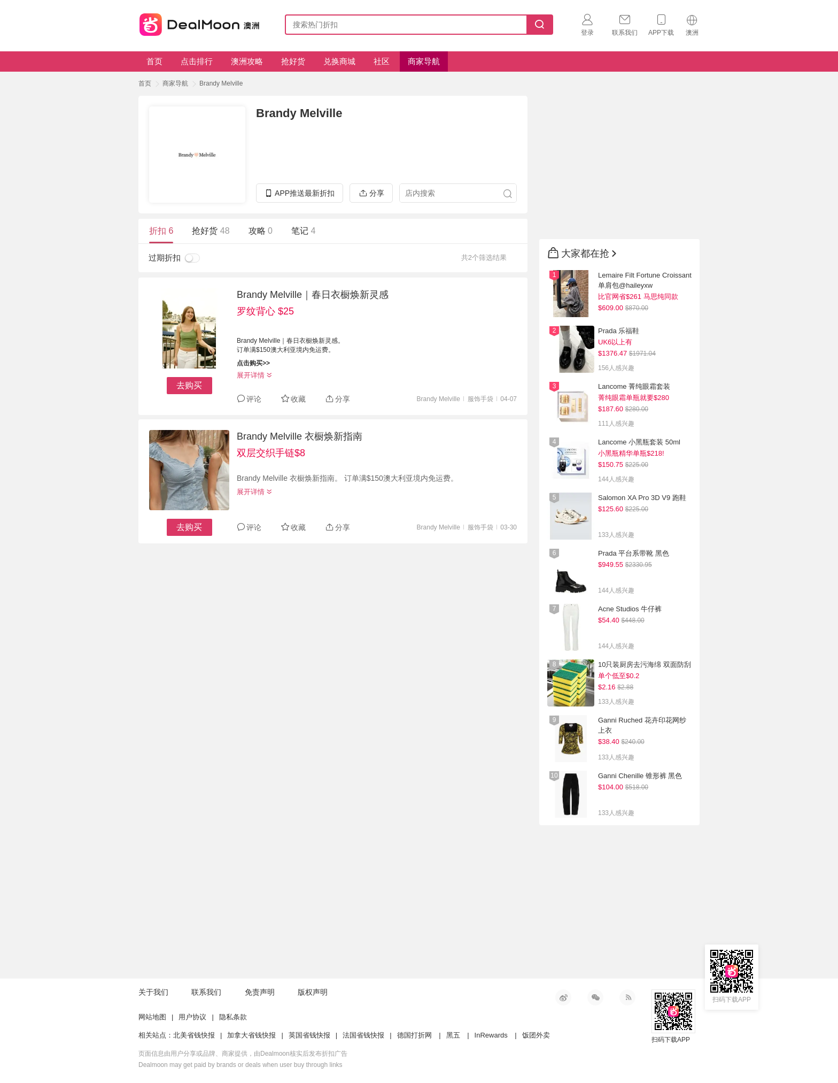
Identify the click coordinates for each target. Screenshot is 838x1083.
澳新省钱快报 (200, 23)
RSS (627, 997)
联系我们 (206, 992)
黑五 (453, 1035)
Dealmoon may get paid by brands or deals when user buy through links (240, 1065)
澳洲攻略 (247, 61)
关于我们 (153, 992)
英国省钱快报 (309, 1035)
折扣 (161, 230)
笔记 (303, 230)
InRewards (491, 1035)
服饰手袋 (480, 399)
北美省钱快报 (194, 1035)
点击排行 (197, 61)
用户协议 (192, 1017)
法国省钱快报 (363, 1035)
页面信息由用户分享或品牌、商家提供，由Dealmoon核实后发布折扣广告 (242, 1053)
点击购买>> (253, 363)
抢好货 (293, 61)
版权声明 (313, 992)
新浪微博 (563, 997)
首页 (154, 61)
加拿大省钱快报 (251, 1035)
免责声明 (260, 992)
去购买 (189, 385)
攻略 (261, 230)
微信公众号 (595, 997)
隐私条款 (233, 1017)
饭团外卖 (536, 1035)
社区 (382, 61)
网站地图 (152, 1017)
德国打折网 (414, 1035)
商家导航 (424, 61)
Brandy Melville (221, 83)
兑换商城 (339, 61)
